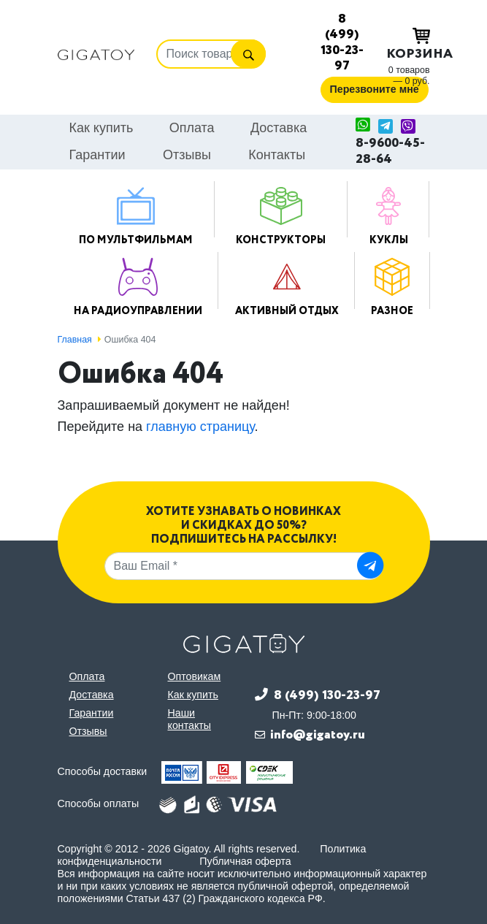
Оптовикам (194, 676)
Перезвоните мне (374, 89)
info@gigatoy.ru (317, 734)
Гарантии (97, 155)
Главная (75, 340)
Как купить (101, 128)
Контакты (276, 155)
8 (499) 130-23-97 (342, 42)
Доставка (278, 128)
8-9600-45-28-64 (390, 151)
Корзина (408, 45)
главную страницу (200, 426)
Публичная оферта (245, 861)
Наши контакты (190, 719)
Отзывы (187, 155)
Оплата (192, 128)
